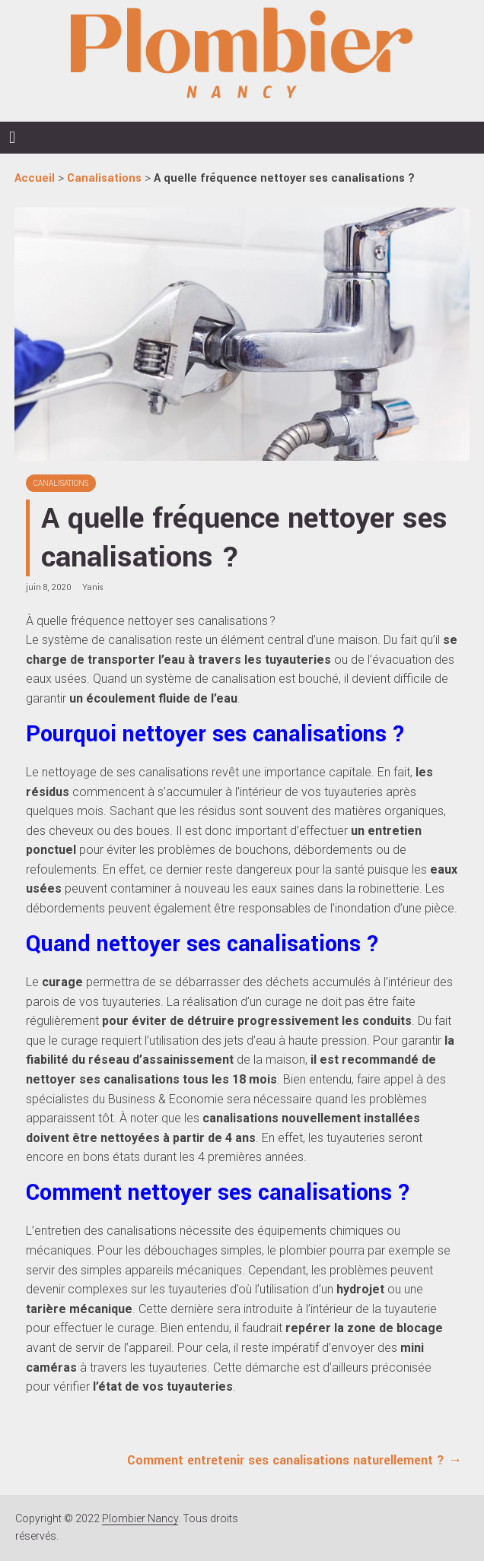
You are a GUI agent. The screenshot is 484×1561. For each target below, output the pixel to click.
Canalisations (60, 483)
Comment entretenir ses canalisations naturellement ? (294, 1460)
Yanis (92, 587)
